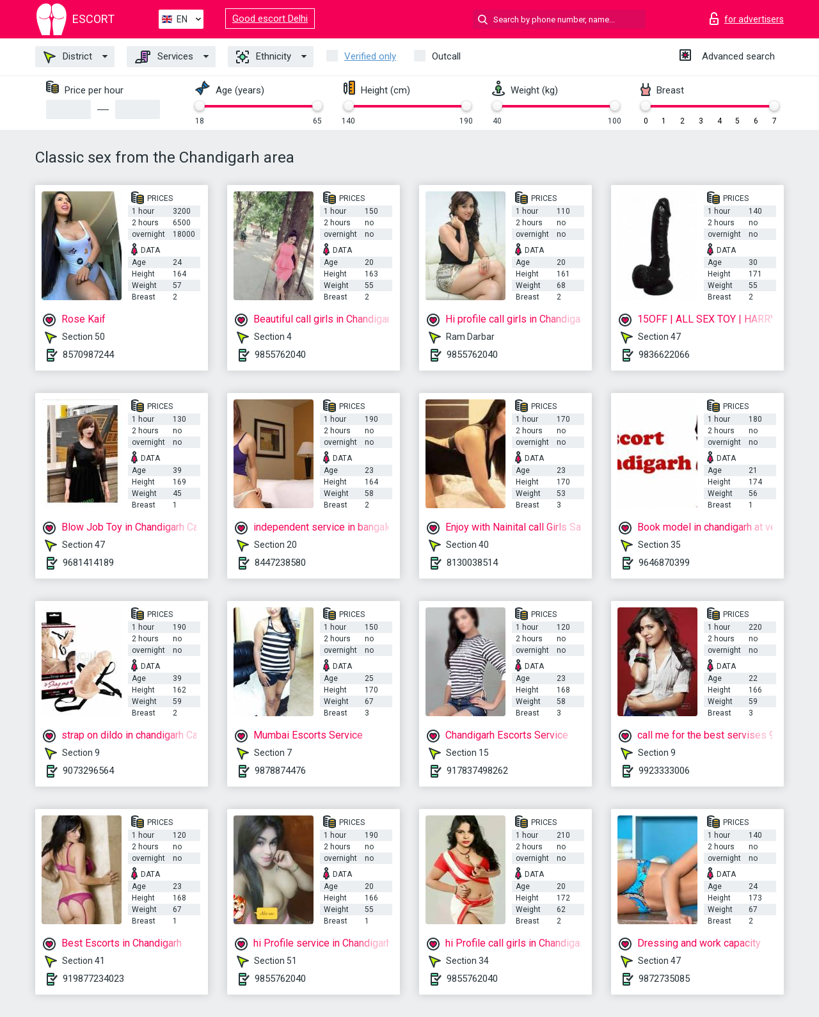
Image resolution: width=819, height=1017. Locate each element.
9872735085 (664, 978)
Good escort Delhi (270, 18)
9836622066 (664, 354)
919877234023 (93, 978)
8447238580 (280, 562)
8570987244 (88, 354)
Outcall (446, 56)
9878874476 (280, 770)
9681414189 (88, 562)
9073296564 (88, 770)
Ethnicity (263, 57)
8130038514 (472, 562)
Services (164, 57)
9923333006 (664, 770)
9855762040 (280, 354)
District (68, 57)
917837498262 (477, 770)
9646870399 (664, 562)
